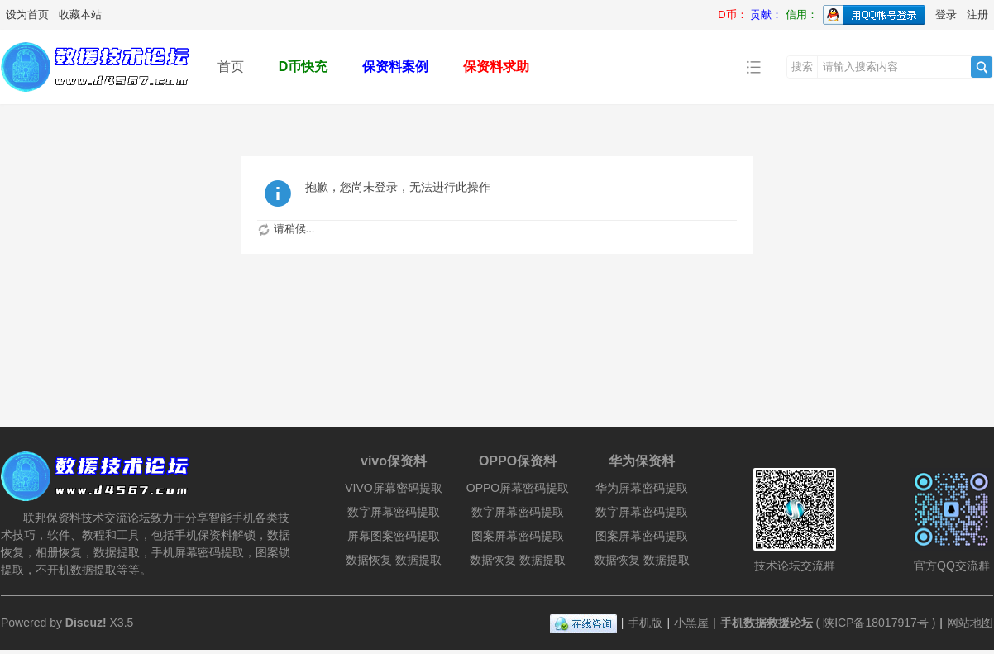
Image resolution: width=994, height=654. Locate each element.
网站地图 (970, 622)
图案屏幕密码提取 (517, 535)
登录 (946, 14)
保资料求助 (496, 67)
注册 (977, 14)
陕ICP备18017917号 (876, 622)
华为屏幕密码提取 (641, 487)
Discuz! (86, 622)
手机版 (645, 622)
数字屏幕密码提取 (393, 511)
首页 (230, 67)
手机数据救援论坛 (766, 622)
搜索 (802, 66)
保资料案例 (395, 67)
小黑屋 (691, 622)
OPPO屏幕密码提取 (517, 487)
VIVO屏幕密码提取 (393, 487)
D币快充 (303, 67)
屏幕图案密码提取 (393, 535)
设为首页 (27, 14)
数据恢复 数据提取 (394, 559)
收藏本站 (80, 14)
